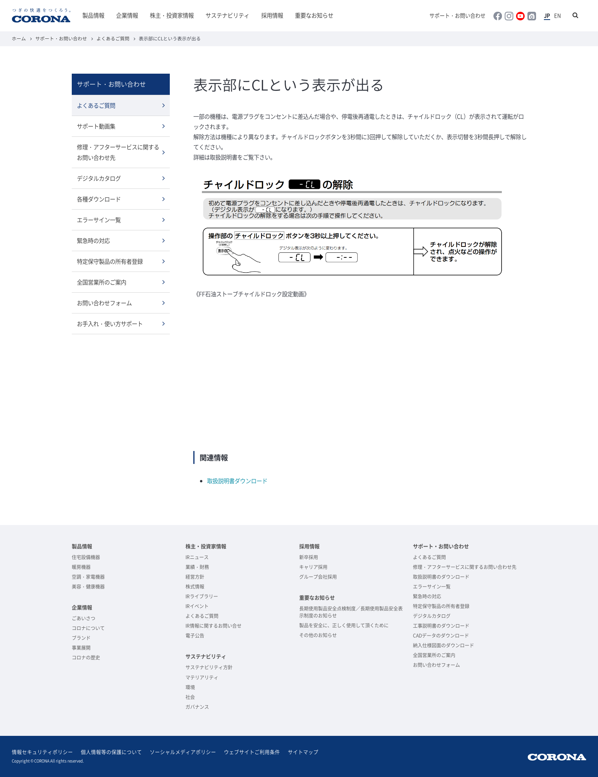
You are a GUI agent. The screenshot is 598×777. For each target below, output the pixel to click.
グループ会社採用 (318, 576)
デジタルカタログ (99, 178)
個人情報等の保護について (111, 751)
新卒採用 (308, 557)
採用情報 (272, 15)
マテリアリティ (201, 677)
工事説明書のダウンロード (441, 625)
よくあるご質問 (112, 38)
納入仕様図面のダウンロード (443, 645)
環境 (190, 687)
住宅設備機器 (86, 557)
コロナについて (88, 628)
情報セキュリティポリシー (42, 751)
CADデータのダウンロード (441, 635)
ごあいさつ (83, 618)
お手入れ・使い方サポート (110, 323)
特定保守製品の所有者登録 (110, 261)
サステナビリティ (227, 15)
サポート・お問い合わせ (457, 15)
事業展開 (81, 647)
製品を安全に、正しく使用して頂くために (344, 625)
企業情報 (127, 15)
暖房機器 (81, 567)
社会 (190, 697)
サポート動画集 (96, 126)
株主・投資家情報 (172, 15)
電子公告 (194, 635)
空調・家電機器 (88, 576)
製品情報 (93, 15)
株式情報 (194, 586)
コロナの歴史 (86, 657)
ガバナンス (197, 706)
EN (557, 15)
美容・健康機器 (88, 586)
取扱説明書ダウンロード (237, 480)
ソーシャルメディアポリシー (183, 751)
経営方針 (194, 576)
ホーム (19, 38)
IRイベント (197, 606)
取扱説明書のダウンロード (441, 576)
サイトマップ (303, 751)
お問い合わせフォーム (104, 303)
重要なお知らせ (314, 15)
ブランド (81, 637)
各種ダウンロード (99, 199)
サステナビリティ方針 (209, 667)
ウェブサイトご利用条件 (252, 751)
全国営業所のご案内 (101, 282)
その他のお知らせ (318, 635)
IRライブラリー (201, 596)
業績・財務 (197, 567)
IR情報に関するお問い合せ (213, 625)
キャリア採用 (313, 567)
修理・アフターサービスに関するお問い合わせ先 (118, 152)
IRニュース (197, 557)
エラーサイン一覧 (99, 220)
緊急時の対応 (93, 240)
